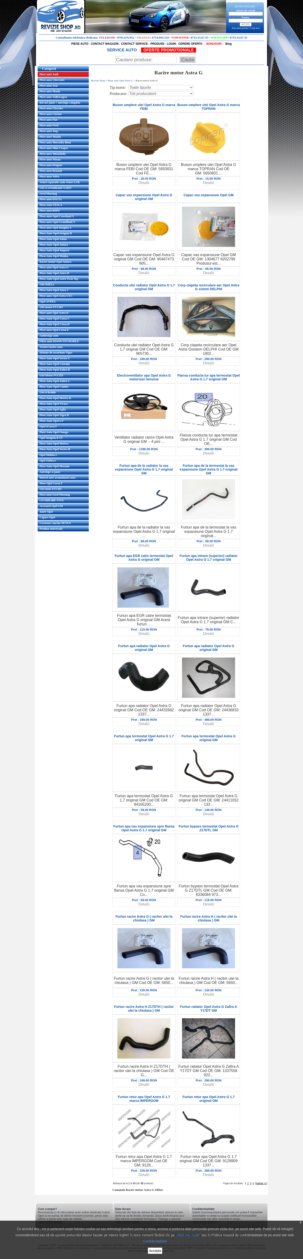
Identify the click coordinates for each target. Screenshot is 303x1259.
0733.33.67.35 (199, 37)
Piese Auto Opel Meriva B (55, 398)
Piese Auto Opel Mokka (54, 256)
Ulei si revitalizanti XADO (55, 188)
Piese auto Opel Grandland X (57, 222)
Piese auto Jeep (49, 131)
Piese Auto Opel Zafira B (55, 369)
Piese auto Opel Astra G (54, 267)
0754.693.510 (160, 37)
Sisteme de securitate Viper (56, 352)
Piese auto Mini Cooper (54, 148)
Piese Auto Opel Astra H (54, 273)
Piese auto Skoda (50, 91)
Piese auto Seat (49, 85)
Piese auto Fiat (48, 119)
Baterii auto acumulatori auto (58, 477)
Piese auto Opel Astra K (54, 313)
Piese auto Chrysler (51, 108)
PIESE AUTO (79, 43)
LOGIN (171, 43)
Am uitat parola (240, 28)
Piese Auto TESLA (51, 205)
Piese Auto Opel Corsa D (55, 324)
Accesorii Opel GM (51, 506)
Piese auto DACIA (51, 199)
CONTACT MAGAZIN (105, 43)
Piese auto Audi (49, 74)
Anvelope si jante (50, 472)
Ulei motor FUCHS (51, 307)
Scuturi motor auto (51, 347)
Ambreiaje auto (49, 335)
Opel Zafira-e (48, 460)
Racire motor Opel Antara (55, 261)
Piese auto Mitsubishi (52, 154)
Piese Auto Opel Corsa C (55, 318)
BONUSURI (213, 43)
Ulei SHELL (47, 284)
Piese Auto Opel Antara (54, 244)
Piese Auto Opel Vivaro (54, 403)
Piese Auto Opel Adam (53, 239)
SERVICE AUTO (122, 50)
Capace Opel (47, 517)
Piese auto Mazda (50, 136)
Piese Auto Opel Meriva (54, 443)
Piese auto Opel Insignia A (55, 227)
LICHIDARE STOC (52, 500)
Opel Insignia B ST (51, 438)
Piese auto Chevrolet (52, 80)
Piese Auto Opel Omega (54, 432)
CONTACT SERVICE (134, 43)
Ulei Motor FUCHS (51, 375)
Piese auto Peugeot (51, 165)
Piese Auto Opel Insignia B (56, 233)
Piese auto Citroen (51, 114)
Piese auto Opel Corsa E (54, 330)
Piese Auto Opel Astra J (54, 290)
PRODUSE (157, 43)
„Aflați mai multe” (188, 1235)
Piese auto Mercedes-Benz (55, 142)
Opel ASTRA (48, 301)
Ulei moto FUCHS (51, 489)
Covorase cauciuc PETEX (55, 523)
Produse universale (51, 528)
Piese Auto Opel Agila (53, 409)
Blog (228, 43)
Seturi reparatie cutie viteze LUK (60, 182)
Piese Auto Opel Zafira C (55, 381)
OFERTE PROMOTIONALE (168, 50)
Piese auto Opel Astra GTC (56, 296)
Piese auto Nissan (50, 159)
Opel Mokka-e (48, 455)
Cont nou (255, 28)
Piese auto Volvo (49, 176)
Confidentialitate (155, 1241)
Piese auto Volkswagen (53, 97)
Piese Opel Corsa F (51, 483)
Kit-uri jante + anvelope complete (60, 102)
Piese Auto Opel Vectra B (55, 449)
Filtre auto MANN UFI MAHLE (59, 341)
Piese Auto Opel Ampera (54, 250)
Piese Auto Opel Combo (54, 386)
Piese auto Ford (49, 125)
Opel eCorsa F (48, 426)
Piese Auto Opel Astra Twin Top (59, 278)
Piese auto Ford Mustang (55, 494)
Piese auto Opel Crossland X (57, 216)
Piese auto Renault (51, 171)
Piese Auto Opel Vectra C (55, 358)
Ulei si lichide (48, 392)
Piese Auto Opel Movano (54, 466)
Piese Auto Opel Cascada (55, 364)
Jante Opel (46, 511)
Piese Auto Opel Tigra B (54, 415)
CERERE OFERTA (190, 43)
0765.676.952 (125, 37)
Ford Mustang (48, 193)
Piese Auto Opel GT (52, 421)
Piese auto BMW (50, 210)
